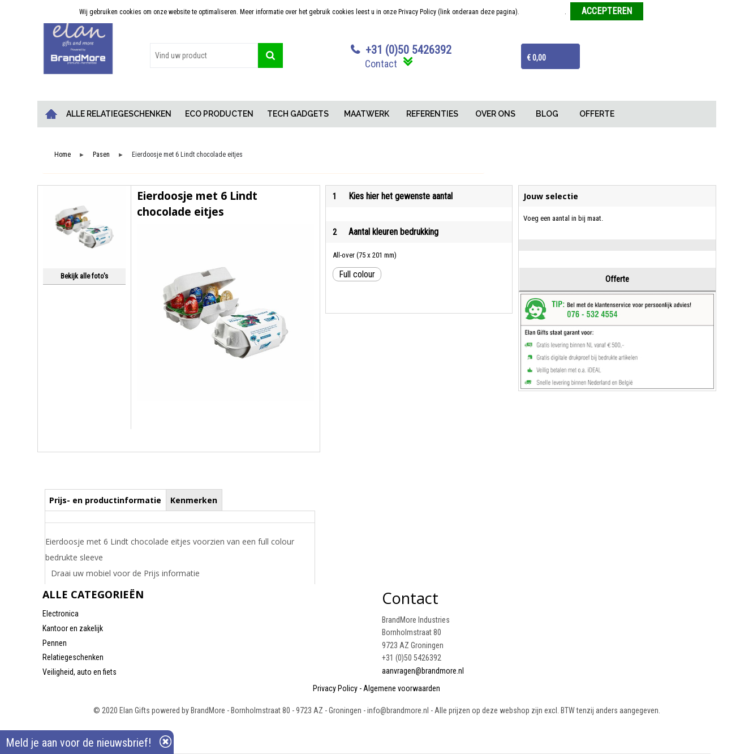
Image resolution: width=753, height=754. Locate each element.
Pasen (101, 154)
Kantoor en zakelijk (72, 628)
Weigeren (660, 12)
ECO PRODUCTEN (219, 113)
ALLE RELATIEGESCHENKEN (118, 113)
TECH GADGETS (298, 113)
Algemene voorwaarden (401, 688)
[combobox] (204, 55)
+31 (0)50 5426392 (408, 50)
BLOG (547, 113)
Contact (381, 64)
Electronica (60, 613)
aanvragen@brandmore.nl (423, 670)
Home (50, 114)
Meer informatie (543, 12)
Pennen (54, 643)
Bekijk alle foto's (84, 276)
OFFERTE (596, 113)
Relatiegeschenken (73, 657)
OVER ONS (495, 113)
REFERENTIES (432, 113)
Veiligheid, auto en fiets (79, 671)
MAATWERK (366, 113)
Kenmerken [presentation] (193, 500)
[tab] (105, 500)
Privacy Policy (335, 688)
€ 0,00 (536, 57)
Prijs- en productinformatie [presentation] (105, 500)
